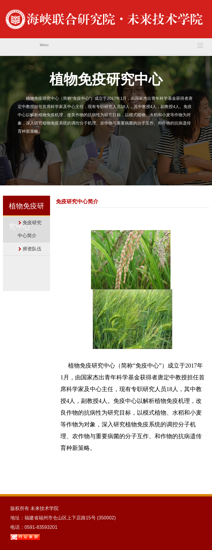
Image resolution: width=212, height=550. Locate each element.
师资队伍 (32, 248)
